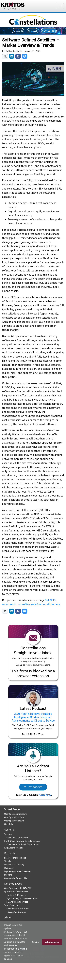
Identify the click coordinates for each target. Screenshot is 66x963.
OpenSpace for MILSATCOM (17, 888)
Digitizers (8, 867)
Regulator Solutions (13, 847)
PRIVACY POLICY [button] (13, 932)
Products (9, 853)
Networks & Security (14, 864)
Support (8, 874)
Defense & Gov (13, 883)
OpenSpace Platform (14, 817)
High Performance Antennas (17, 871)
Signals (7, 861)
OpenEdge (9, 824)
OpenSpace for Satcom (17, 837)
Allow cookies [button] (52, 942)
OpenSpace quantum (14, 820)
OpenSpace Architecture (15, 813)
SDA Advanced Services (17, 901)
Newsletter (49, 30)
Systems (9, 829)
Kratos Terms (45, 794)
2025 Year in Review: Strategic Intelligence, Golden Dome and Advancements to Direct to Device (33, 717)
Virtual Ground (12, 809)
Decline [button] (35, 942)
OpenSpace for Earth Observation (23, 844)
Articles (32, 30)
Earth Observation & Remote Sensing (22, 840)
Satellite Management (15, 857)
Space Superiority (12, 905)
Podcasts (17, 30)
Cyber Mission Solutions (18, 908)
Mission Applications (16, 911)
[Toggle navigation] (60, 6)
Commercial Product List (16, 878)
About (7, 917)
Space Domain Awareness (16, 891)
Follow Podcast (33, 787)
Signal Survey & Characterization (22, 898)
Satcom (8, 834)
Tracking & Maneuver (16, 895)
